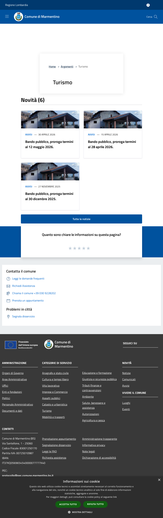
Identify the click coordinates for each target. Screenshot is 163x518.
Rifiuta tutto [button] (95, 504)
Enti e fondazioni (12, 392)
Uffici (5, 385)
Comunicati (129, 379)
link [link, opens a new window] (115, 496)
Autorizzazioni (90, 414)
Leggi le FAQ (49, 451)
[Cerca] (156, 17)
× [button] (159, 480)
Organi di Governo (13, 373)
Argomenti (67, 66)
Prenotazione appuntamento (59, 439)
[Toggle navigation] (7, 16)
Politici (6, 398)
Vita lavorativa (50, 385)
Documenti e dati (12, 411)
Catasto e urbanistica (54, 404)
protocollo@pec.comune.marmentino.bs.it (27, 475)
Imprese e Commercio (55, 392)
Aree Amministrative (14, 379)
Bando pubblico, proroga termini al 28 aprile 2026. (112, 144)
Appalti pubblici (51, 398)
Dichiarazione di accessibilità (99, 458)
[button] (81, 512)
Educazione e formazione (97, 373)
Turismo (47, 411)
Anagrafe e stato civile (55, 373)
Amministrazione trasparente (99, 439)
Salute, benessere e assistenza (93, 405)
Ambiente (88, 396)
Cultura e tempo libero (55, 379)
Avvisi (28, 134)
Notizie (126, 373)
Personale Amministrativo (17, 404)
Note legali (88, 451)
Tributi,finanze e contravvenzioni (91, 387)
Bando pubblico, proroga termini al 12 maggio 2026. (49, 144)
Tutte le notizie (81, 219)
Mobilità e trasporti (53, 417)
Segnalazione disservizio (56, 445)
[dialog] (81, 497)
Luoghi (126, 403)
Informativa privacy (93, 445)
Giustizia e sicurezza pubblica (99, 379)
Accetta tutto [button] (68, 504)
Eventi (126, 409)
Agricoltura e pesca (93, 420)
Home (52, 66)
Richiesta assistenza (54, 458)
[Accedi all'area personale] (148, 5)
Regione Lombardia (16, 5)
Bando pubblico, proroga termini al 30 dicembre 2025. (49, 196)
